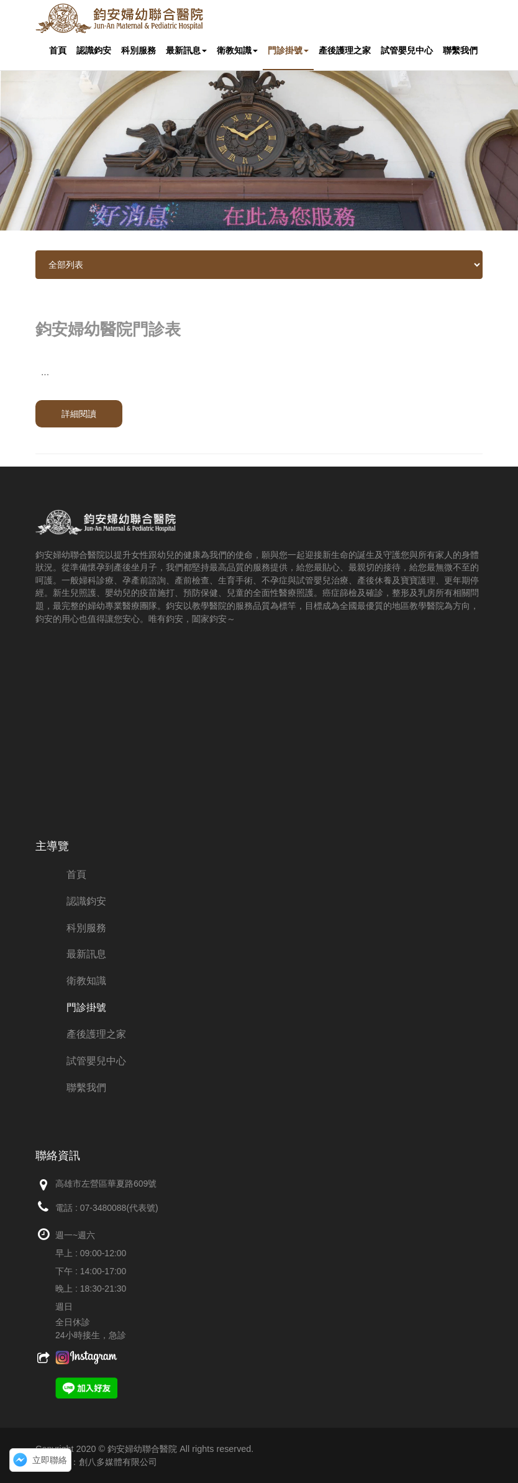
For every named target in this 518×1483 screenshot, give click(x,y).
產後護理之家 (345, 50)
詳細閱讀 (78, 414)
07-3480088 (103, 1208)
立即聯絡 (49, 1460)
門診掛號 (288, 50)
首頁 (57, 50)
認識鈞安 (93, 50)
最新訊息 (186, 50)
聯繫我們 (460, 50)
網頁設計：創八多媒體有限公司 (96, 1462)
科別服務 (138, 50)
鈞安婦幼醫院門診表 (108, 329)
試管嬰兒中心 (407, 50)
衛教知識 (237, 50)
